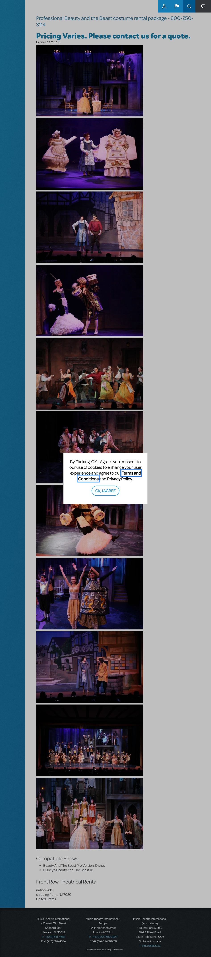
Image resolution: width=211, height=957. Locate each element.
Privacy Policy (119, 478)
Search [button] (189, 6)
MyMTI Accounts (164, 6)
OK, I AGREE (105, 490)
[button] (176, 6)
